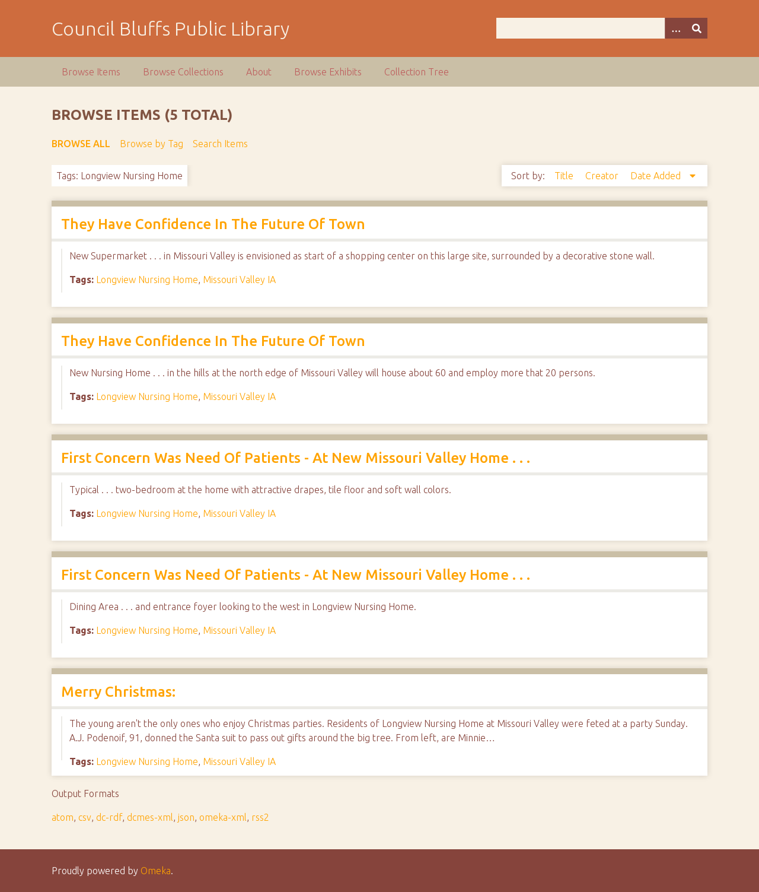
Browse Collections (183, 71)
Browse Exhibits (328, 71)
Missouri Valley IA (239, 279)
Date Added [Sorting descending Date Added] (656, 175)
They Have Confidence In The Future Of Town (213, 224)
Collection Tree (416, 71)
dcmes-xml (150, 817)
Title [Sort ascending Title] (565, 175)
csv (84, 817)
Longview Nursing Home (147, 279)
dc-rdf (109, 817)
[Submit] (696, 28)
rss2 (260, 817)
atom (63, 817)
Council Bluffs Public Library (170, 28)
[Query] (601, 28)
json (186, 817)
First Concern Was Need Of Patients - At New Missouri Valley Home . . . (295, 458)
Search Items (220, 143)
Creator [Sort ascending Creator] (603, 175)
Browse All (81, 143)
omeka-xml (223, 817)
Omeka (156, 870)
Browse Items (91, 71)
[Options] (675, 28)
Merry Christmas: (118, 692)
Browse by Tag (151, 143)
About (259, 71)
